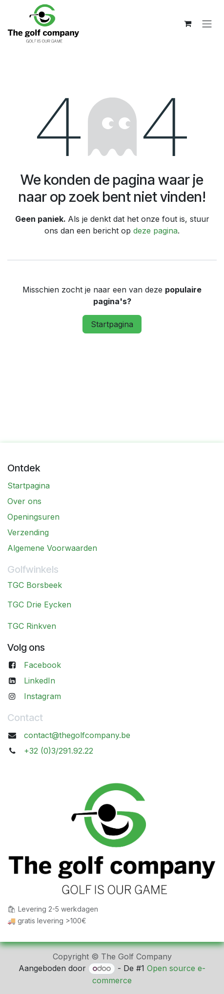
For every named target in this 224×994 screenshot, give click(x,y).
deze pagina (155, 230)
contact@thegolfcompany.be (77, 735)
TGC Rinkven (31, 626)
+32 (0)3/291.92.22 (58, 751)
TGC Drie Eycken (39, 604)
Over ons (24, 501)
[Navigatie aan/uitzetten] (207, 23)
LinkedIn (39, 680)
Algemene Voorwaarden (52, 548)
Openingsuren (33, 517)
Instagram (42, 696)
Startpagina (112, 324)
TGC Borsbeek (34, 585)
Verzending (28, 532)
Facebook (42, 665)
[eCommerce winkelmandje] (187, 23)
